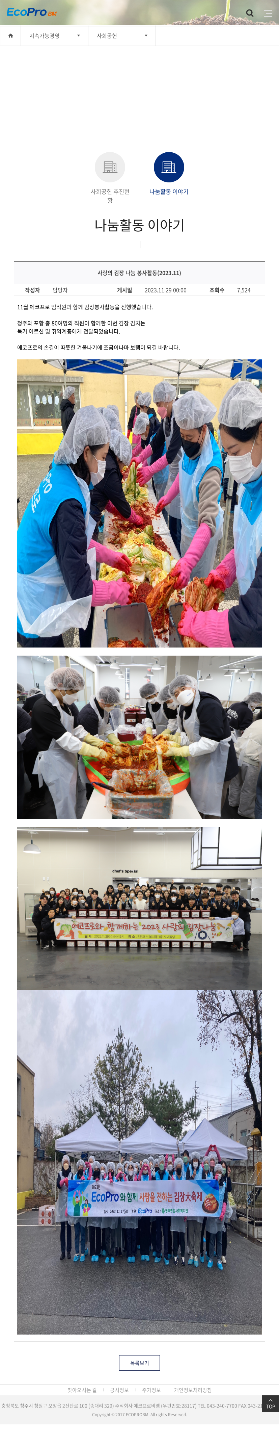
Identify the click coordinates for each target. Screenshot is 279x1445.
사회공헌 (107, 35)
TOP (270, 1404)
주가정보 (151, 1390)
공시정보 (119, 1390)
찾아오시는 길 (82, 1390)
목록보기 (139, 1363)
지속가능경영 (44, 35)
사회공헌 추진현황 (110, 178)
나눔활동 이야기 (169, 174)
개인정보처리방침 (193, 1390)
